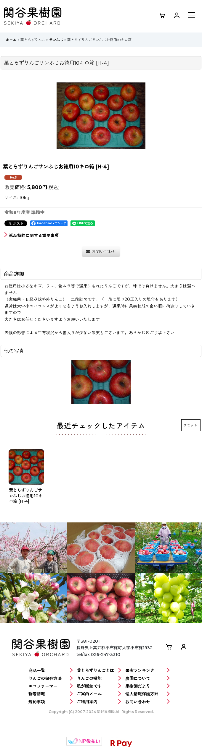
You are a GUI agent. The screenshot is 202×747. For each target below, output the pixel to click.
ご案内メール (99, 694)
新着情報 (50, 694)
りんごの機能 (99, 678)
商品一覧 (50, 670)
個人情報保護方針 (147, 694)
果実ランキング (147, 670)
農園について (147, 678)
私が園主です (99, 686)
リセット (190, 425)
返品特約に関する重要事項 (31, 235)
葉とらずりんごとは (99, 670)
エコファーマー (50, 686)
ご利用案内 (99, 702)
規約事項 (50, 702)
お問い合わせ (147, 702)
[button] (191, 16)
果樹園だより (147, 686)
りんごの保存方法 (50, 678)
